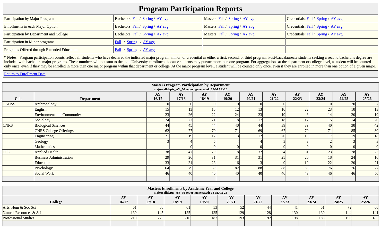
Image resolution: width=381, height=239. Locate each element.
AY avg (162, 18)
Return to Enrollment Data (24, 74)
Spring (148, 18)
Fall (135, 18)
